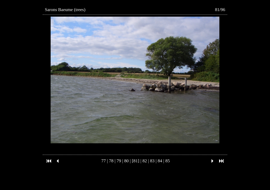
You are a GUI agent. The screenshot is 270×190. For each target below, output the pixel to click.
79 (119, 160)
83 (152, 160)
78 (111, 160)
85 (167, 160)
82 (144, 160)
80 (126, 160)
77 (103, 160)
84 (160, 160)
